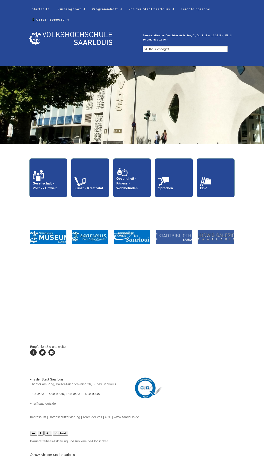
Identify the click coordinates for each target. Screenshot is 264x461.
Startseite (41, 9)
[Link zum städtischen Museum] (48, 237)
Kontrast (60, 433)
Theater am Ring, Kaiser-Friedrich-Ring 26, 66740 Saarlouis (73, 384)
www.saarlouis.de (126, 417)
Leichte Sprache (195, 9)
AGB (107, 417)
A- (33, 433)
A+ (48, 433)
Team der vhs (92, 417)
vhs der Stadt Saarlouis (149, 9)
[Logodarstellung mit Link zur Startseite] (70, 44)
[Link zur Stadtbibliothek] (174, 237)
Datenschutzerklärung (64, 417)
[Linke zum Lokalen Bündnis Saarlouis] (132, 237)
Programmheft (105, 9)
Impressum (38, 417)
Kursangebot (69, 9)
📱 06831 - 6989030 (48, 19)
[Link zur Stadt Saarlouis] (90, 237)
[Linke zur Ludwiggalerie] (216, 237)
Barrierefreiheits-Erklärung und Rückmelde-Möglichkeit (69, 441)
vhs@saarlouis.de (43, 403)
